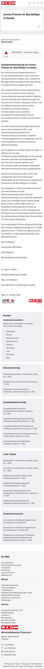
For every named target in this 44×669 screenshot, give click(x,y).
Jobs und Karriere (8, 572)
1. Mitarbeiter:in (7, 590)
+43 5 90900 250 (8, 648)
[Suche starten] (34, 3)
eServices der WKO (8, 620)
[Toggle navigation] (42, 3)
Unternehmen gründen (9, 585)
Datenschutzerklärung (10, 666)
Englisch (18, 664)
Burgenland (9, 331)
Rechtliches (5, 570)
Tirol (6, 351)
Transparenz (5, 567)
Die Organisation (7, 562)
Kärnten (7, 334)
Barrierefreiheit (36, 664)
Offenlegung (26, 664)
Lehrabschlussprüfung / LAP (12, 610)
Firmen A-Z (5, 615)
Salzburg (8, 344)
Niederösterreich (11, 338)
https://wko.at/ (8, 651)
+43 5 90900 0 (7, 645)
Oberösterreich (10, 341)
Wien (6, 358)
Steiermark (9, 348)
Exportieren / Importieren (10, 597)
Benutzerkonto (6, 617)
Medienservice (6, 575)
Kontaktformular (8, 655)
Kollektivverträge (7, 612)
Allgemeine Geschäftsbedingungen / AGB (16, 592)
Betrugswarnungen (8, 622)
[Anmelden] (38, 3)
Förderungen (6, 600)
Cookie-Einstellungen (26, 666)
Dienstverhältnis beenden (10, 595)
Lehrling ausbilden (8, 587)
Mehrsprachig (8, 664)
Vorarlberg (8, 354)
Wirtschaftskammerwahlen (11, 565)
